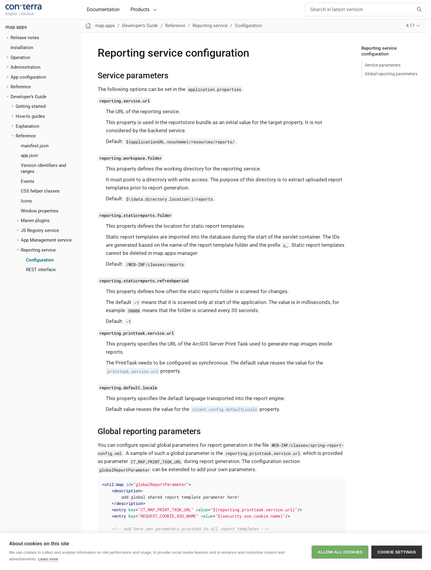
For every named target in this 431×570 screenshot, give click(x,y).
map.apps (16, 27)
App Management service (46, 240)
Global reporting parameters (391, 73)
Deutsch (27, 14)
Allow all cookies (340, 552)
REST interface (41, 269)
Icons (26, 201)
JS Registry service (40, 230)
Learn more (48, 559)
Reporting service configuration (379, 51)
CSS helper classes (40, 191)
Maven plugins (35, 220)
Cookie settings (396, 552)
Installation (22, 47)
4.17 (410, 25)
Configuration (40, 260)
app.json (29, 155)
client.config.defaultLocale (224, 409)
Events (27, 181)
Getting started (31, 106)
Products (140, 9)
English (11, 14)
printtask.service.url (132, 371)
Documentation (103, 9)
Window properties (39, 211)
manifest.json (35, 146)
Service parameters (383, 65)
